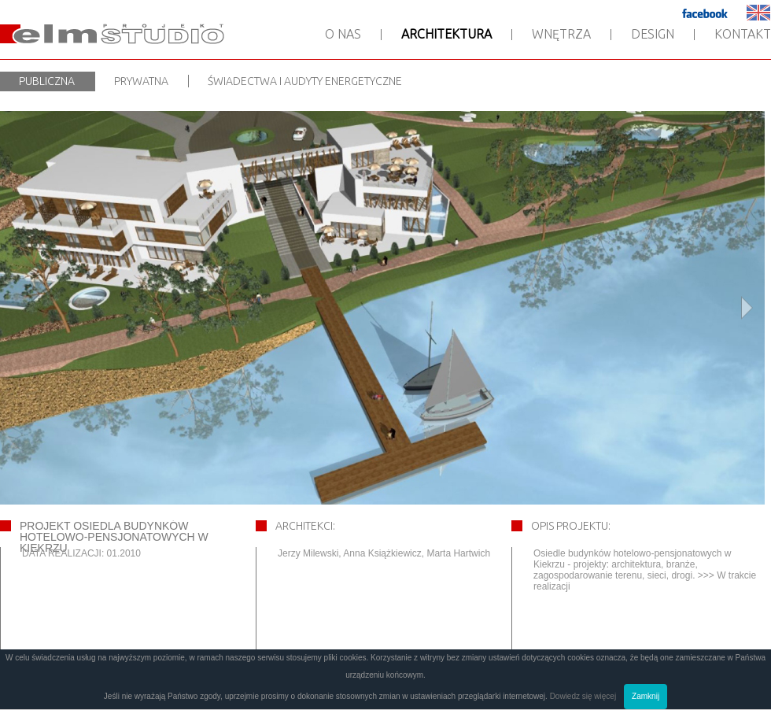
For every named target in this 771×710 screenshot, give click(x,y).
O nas (343, 34)
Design (652, 34)
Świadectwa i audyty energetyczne (305, 81)
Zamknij (645, 696)
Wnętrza (561, 34)
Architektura (446, 34)
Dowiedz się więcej (583, 696)
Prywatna (141, 81)
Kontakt (742, 34)
